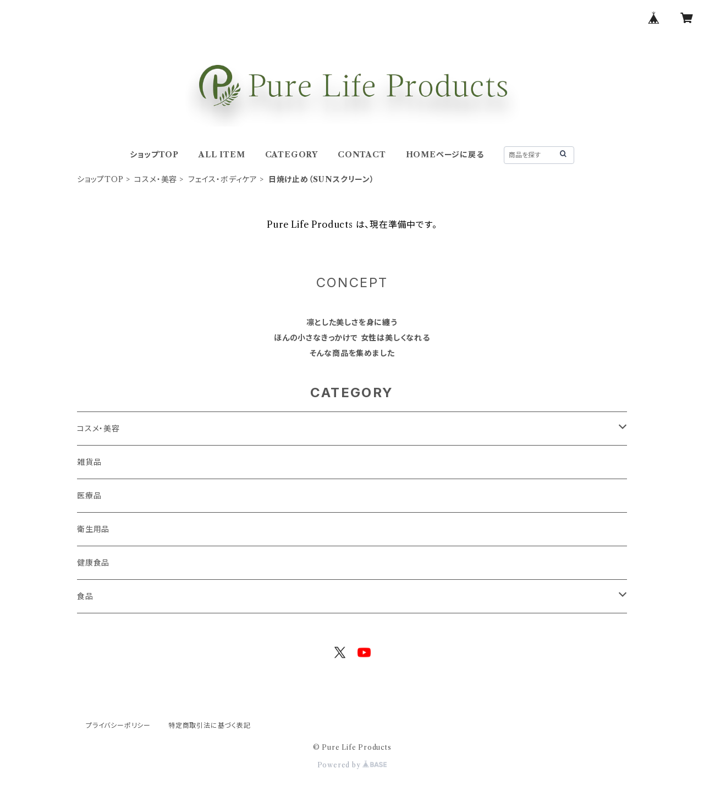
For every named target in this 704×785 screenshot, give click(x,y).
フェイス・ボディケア (222, 179)
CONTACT (362, 155)
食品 (85, 596)
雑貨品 (89, 462)
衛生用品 (93, 529)
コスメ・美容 (155, 179)
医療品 (89, 496)
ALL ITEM (222, 155)
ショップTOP (154, 155)
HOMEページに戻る (445, 155)
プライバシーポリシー (118, 725)
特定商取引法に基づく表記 (209, 725)
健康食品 (93, 563)
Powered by (352, 765)
